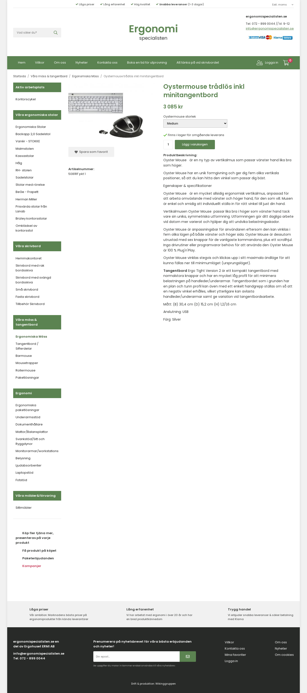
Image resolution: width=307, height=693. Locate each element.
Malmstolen (25, 148)
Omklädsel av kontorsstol (26, 228)
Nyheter (82, 62)
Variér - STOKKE (28, 141)
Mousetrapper (27, 363)
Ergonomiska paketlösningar (27, 407)
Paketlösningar (27, 377)
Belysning (23, 458)
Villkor (39, 62)
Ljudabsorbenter (28, 465)
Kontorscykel (26, 99)
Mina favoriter (235, 654)
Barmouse (24, 355)
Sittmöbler (24, 507)
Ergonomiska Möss (31, 336)
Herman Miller (26, 199)
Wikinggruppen (165, 684)
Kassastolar (25, 156)
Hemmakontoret (28, 258)
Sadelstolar (25, 177)
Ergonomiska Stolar (31, 127)
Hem (21, 62)
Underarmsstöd (28, 417)
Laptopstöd (24, 472)
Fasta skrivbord (27, 296)
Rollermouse (25, 370)
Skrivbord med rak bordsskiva (30, 268)
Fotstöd (21, 480)
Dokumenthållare (29, 424)
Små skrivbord (27, 289)
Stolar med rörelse (30, 184)
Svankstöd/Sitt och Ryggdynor (30, 441)
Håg (19, 163)
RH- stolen (24, 170)
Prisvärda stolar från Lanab (31, 209)
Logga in (267, 63)
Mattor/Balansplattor (32, 432)
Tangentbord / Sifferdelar (27, 346)
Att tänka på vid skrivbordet (198, 62)
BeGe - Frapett (27, 192)
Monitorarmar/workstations (37, 451)
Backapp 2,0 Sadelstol (33, 134)
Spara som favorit (91, 151)
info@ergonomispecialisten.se (270, 28)
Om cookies (284, 654)
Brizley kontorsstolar (31, 218)
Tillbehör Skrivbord (30, 304)
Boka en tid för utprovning (147, 62)
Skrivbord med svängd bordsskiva (33, 280)
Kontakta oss (107, 62)
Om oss (60, 62)
